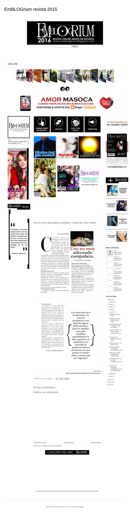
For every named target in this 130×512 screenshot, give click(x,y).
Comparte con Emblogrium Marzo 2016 (115, 338)
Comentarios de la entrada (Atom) (52, 446)
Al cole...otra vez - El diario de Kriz (115, 343)
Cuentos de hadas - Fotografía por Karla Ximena (115, 354)
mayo (111, 307)
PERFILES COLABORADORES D (84, 53)
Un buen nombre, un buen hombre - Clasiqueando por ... (115, 332)
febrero (111, 374)
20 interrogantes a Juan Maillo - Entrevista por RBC (115, 348)
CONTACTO (11, 57)
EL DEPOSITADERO (110, 53)
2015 (109, 379)
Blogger (81, 507)
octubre (111, 302)
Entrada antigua (96, 442)
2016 (109, 299)
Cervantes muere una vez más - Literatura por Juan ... (115, 361)
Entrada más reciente (40, 442)
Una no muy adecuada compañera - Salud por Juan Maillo (115, 368)
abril (110, 309)
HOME (8, 53)
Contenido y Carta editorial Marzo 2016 (114, 320)
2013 (109, 384)
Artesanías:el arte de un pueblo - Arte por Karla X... (115, 325)
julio (110, 304)
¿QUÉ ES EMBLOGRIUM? (26, 53)
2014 (109, 382)
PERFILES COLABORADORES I (54, 53)
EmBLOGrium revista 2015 (30, 9)
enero (111, 376)
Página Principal (69, 442)
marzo (111, 312)
